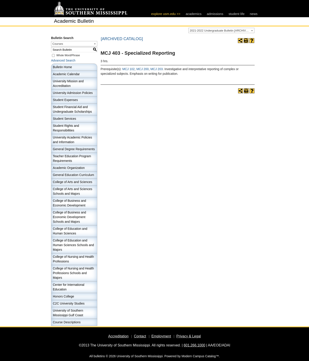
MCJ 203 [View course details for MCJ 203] (156, 69)
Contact (140, 336)
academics (194, 14)
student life (236, 14)
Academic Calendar (66, 74)
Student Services (64, 118)
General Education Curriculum (73, 175)
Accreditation (118, 336)
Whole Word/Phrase (68, 55)
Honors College (63, 296)
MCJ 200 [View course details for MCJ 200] (142, 69)
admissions (215, 14)
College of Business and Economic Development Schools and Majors (69, 217)
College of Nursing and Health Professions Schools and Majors (73, 273)
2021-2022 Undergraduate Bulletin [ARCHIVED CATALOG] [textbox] (222, 30)
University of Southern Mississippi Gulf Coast (68, 313)
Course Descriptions (67, 322)
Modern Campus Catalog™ (200, 356)
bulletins (99, 356)
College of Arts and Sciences (72, 182)
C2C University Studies (69, 303)
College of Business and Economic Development (69, 203)
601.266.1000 (194, 345)
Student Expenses (65, 100)
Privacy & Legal (188, 336)
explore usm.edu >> (165, 14)
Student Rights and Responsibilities (66, 128)
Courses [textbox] (57, 43)
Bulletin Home (62, 67)
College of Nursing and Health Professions (73, 259)
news (254, 14)
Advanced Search (63, 60)
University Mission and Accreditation (68, 83)
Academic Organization (69, 168)
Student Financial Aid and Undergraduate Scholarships (72, 109)
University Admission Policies (73, 93)
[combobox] (221, 30)
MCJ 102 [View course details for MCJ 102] (128, 69)
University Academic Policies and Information (72, 140)
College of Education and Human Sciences (70, 231)
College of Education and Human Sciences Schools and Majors (73, 245)
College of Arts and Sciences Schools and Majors (72, 191)
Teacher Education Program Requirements (72, 158)
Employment (161, 336)
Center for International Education (68, 287)
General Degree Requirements (74, 149)
